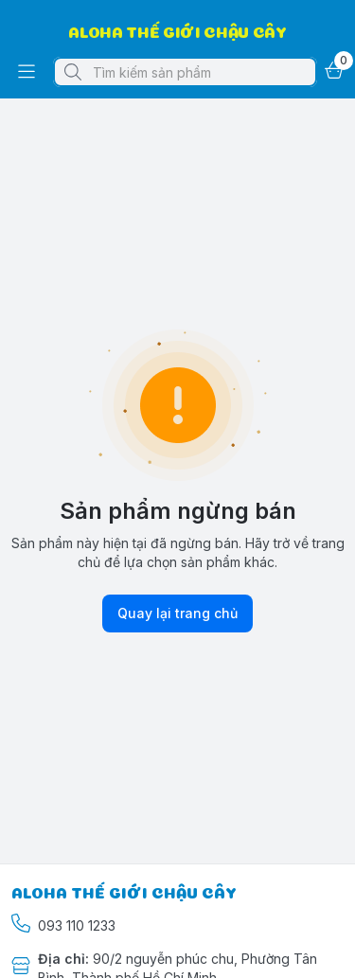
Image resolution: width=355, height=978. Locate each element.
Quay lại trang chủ (177, 613)
